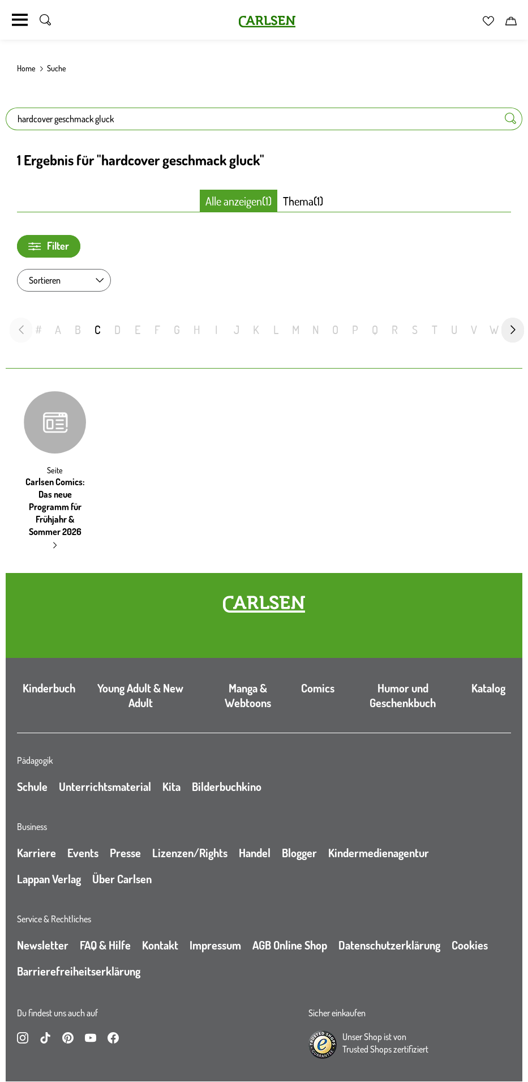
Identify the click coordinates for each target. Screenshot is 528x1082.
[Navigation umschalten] (20, 20)
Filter (48, 246)
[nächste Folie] (512, 330)
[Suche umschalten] (45, 19)
